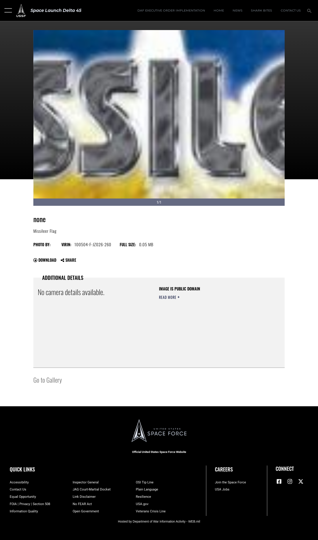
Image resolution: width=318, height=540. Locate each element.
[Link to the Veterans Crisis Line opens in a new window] (151, 511)
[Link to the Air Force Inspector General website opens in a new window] (86, 482)
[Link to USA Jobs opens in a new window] (222, 489)
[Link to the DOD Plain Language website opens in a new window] (147, 489)
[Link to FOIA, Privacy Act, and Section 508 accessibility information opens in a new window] (30, 504)
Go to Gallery (47, 379)
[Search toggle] (310, 10)
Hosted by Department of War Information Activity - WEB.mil (159, 521)
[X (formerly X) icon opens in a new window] (300, 481)
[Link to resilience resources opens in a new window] (143, 497)
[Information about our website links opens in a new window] (84, 497)
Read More (168, 297)
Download (44, 260)
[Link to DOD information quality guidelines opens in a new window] (24, 511)
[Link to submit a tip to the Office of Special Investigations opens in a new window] (144, 482)
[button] (7, 10)
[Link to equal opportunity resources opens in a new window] (23, 497)
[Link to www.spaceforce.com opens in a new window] (230, 482)
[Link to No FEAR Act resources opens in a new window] (82, 504)
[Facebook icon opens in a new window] (279, 481)
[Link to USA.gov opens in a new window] (142, 504)
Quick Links (22, 469)
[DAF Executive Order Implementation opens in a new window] (171, 10)
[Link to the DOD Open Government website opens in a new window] (86, 511)
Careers (224, 469)
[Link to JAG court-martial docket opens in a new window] (92, 489)
